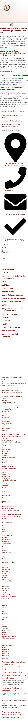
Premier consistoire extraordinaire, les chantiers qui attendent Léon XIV (14, 30)
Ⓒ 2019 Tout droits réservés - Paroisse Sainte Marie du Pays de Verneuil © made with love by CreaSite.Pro (12, 715)
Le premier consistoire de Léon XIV (14, 75)
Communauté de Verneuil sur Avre (11, 121)
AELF (3, 282)
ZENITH (4, 273)
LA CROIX (5, 317)
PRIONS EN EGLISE (9, 331)
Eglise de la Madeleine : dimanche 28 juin (11, 689)
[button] (14, 252)
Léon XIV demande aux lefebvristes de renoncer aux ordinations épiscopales (13, 675)
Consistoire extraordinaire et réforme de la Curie (11, 89)
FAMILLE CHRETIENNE (10, 327)
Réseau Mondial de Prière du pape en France (13, 277)
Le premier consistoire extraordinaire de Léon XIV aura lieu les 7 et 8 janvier (12, 53)
